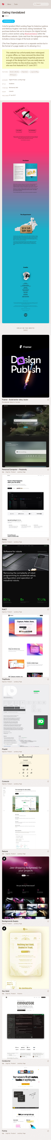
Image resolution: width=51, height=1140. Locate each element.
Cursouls (5, 781)
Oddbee (6, 16)
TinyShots (6, 679)
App (3, 472)
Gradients (11, 83)
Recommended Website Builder (11, 402)
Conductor (6, 1061)
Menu (9, 4)
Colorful (11, 91)
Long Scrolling (34, 72)
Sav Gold (5, 991)
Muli (17, 87)
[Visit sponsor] (48, 400)
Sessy (4, 539)
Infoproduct (24, 72)
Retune (5, 851)
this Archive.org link (29, 63)
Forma (4, 1131)
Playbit (4, 749)
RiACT (4, 609)
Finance (19, 993)
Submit (25, 330)
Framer (4, 859)
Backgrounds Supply (10, 921)
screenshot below (21, 58)
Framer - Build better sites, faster (15, 400)
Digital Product (13, 79)
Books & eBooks (14, 72)
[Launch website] (48, 470)
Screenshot (8, 21)
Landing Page (21, 79)
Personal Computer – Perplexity (14, 469)
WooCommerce (31, 34)
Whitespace (13, 75)
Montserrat (12, 87)
